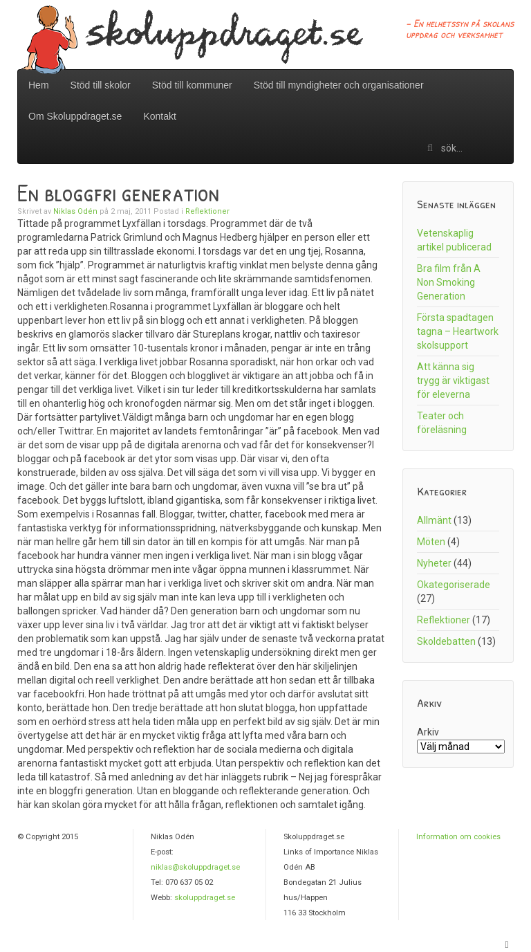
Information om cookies (458, 836)
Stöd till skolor (101, 85)
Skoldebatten (446, 641)
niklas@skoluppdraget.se (195, 867)
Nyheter (434, 563)
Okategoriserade (453, 584)
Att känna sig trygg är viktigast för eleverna (453, 380)
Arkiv (428, 732)
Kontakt (159, 116)
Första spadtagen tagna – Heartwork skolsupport (458, 331)
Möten (431, 541)
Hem (38, 85)
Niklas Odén (75, 211)
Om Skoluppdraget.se (75, 116)
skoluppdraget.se (204, 897)
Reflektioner (207, 211)
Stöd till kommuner (192, 85)
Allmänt (434, 520)
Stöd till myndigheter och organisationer (339, 85)
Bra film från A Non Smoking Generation (449, 282)
